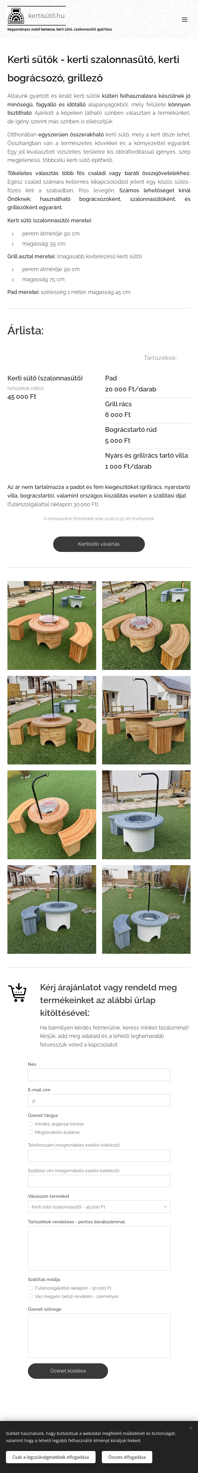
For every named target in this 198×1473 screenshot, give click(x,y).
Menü (184, 19)
